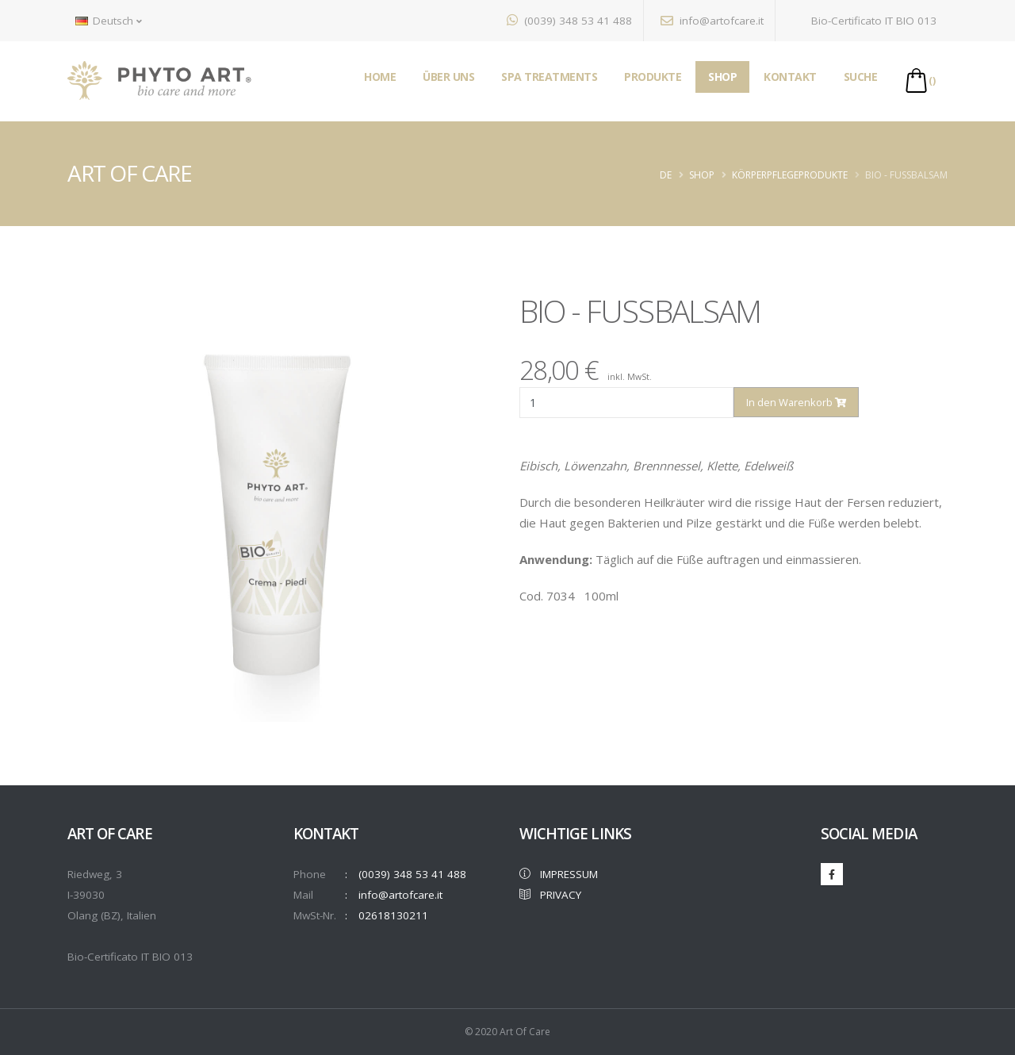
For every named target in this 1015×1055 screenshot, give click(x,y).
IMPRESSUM (558, 874)
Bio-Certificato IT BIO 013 (864, 20)
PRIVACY (550, 895)
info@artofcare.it (712, 20)
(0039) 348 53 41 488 (569, 20)
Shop (701, 175)
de (666, 175)
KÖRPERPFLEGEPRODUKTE (790, 175)
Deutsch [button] (108, 20)
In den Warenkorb (796, 402)
